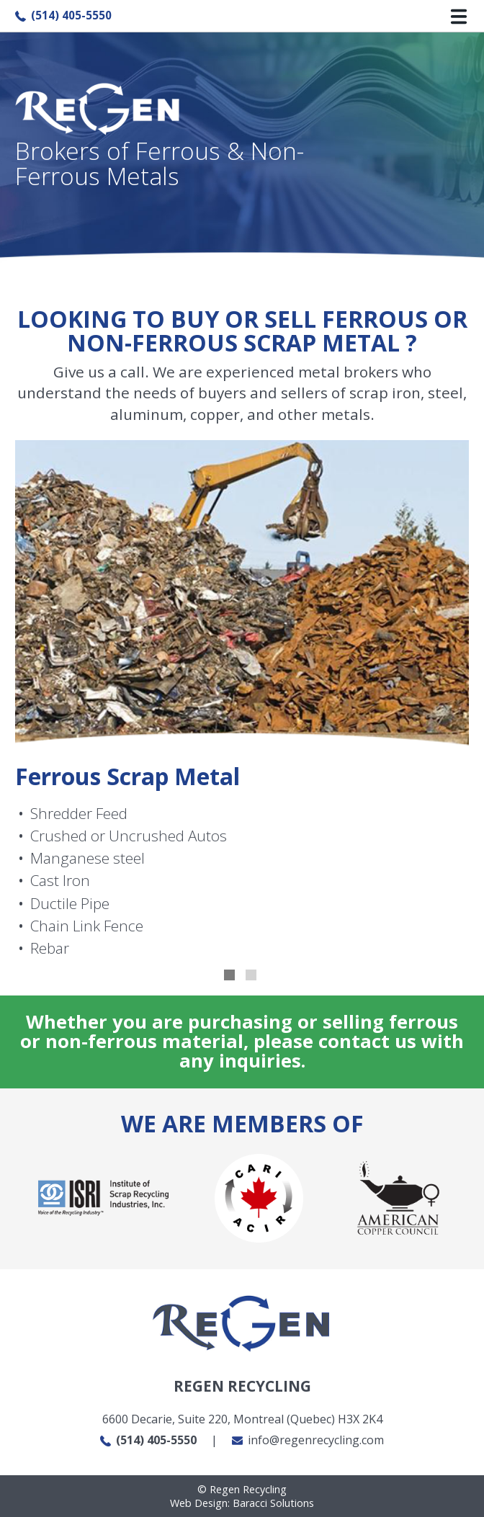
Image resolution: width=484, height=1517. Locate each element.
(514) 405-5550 (63, 15)
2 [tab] (253, 977)
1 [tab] (231, 977)
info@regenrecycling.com (308, 1440)
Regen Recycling (242, 1489)
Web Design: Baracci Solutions (242, 1503)
